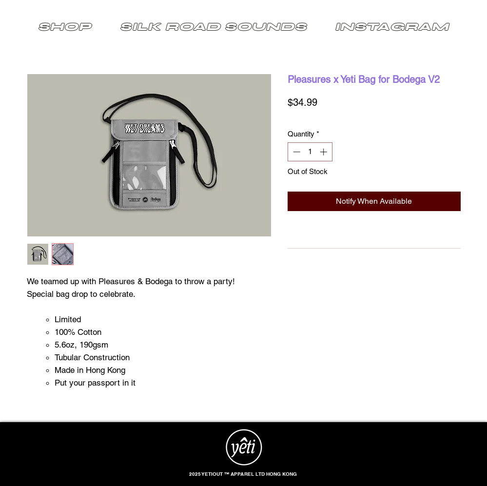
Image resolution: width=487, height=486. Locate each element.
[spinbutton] (310, 152)
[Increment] (324, 152)
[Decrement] (295, 152)
